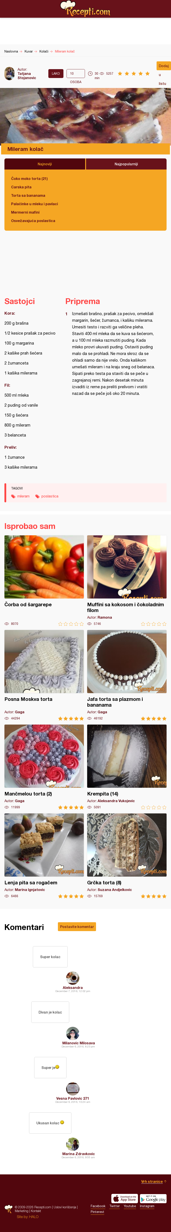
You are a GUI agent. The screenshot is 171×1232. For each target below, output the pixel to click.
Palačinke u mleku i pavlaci (34, 204)
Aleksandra (73, 987)
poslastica (49, 496)
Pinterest (97, 1212)
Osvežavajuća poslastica (33, 220)
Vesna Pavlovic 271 (72, 1098)
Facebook (98, 1206)
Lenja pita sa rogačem (44, 855)
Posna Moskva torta (44, 675)
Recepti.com (85, 8)
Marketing (21, 1211)
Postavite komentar (77, 926)
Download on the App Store (124, 1198)
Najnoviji (45, 164)
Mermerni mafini (25, 212)
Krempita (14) (127, 767)
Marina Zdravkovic (78, 1154)
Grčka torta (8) (127, 855)
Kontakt (36, 1211)
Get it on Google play (153, 1198)
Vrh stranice (152, 1181)
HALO (33, 1217)
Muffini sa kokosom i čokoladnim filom (127, 580)
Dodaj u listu (164, 67)
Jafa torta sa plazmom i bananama (127, 675)
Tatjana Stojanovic (27, 75)
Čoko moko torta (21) (29, 178)
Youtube (130, 1206)
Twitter (114, 1206)
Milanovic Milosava (78, 1043)
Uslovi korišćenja (65, 1207)
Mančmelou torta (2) (44, 767)
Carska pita (21, 187)
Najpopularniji (126, 164)
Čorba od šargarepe (44, 580)
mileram (23, 496)
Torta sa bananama (28, 195)
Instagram (147, 1206)
